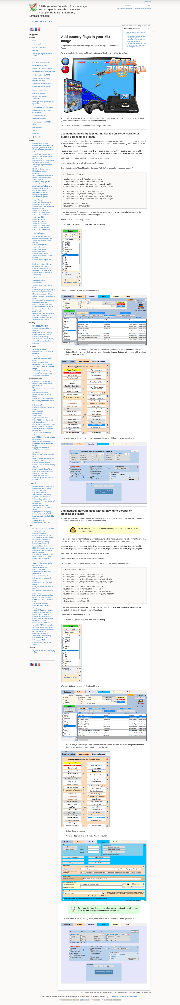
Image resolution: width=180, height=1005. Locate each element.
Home (34, 41)
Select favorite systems (40, 197)
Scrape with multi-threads (41, 204)
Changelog (36, 59)
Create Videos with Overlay (41, 334)
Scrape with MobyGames (41, 213)
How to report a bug (39, 47)
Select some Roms (38, 422)
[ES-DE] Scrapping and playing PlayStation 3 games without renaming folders (43, 550)
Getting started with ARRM (41, 75)
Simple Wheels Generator (41, 559)
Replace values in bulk (40, 418)
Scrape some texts (38, 251)
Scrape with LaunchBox (40, 215)
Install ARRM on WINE (40, 65)
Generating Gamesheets (40, 375)
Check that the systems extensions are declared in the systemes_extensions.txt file (42, 145)
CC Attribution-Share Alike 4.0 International (123, 997)
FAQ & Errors (37, 127)
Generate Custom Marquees (42, 373)
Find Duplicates (37, 411)
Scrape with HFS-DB (39, 223)
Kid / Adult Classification (40, 315)
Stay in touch (36, 44)
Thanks (35, 130)
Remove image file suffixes (41, 616)
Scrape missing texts (39, 245)
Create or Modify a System (41, 87)
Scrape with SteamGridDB (41, 230)
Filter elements (37, 413)
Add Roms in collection (40, 604)
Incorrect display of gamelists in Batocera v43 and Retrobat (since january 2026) (43, 488)
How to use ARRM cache (41, 614)
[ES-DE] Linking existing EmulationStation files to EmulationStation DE (40, 544)
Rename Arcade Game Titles (42, 469)
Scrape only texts (38, 247)
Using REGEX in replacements (43, 420)
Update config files (38, 569)
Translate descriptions (39, 567)
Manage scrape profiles (40, 195)
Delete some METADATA (41, 505)
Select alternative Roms (40, 475)
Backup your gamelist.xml (41, 522)
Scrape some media (39, 249)
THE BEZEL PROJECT (40, 326)
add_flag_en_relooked (43, 21)
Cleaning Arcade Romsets (41, 463)
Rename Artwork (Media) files (42, 471)
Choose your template (40, 356)
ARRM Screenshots (39, 116)
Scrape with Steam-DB (40, 221)
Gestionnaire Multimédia (142, 8)
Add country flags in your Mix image (136, 33)
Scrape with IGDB (38, 219)
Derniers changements (124, 8)
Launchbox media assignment (42, 175)
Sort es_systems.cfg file (40, 576)
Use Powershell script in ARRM (43, 529)
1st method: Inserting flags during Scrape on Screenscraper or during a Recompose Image (136, 38)
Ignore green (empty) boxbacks (43, 313)
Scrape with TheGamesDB (41, 225)
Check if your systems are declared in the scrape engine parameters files (42, 156)
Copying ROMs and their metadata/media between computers (41, 450)
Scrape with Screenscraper (41, 202)
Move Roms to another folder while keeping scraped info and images (43, 443)
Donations (35, 134)
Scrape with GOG (38, 217)
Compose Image (38, 233)
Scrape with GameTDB (40, 210)
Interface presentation (39, 90)
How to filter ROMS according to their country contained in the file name (43, 401)
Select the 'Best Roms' (40, 473)
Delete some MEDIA (39, 640)
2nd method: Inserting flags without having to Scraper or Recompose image (136, 45)
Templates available (39, 349)
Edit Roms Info (37, 405)
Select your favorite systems (42, 83)
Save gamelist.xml (38, 520)
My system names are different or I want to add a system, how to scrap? (43, 296)
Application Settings (39, 93)
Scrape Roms (37, 200)
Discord (37, 137)
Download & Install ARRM (41, 62)
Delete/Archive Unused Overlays (43, 339)
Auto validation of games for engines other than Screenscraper (42, 280)
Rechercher (149, 5)
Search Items (37, 416)
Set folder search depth (40, 392)
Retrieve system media (40, 253)
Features (35, 50)
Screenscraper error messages (43, 107)
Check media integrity (39, 531)
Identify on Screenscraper (41, 169)
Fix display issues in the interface (43, 72)
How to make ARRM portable (42, 69)
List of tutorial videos (39, 119)
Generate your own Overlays (42, 332)
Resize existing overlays (40, 336)
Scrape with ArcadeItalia (40, 228)
